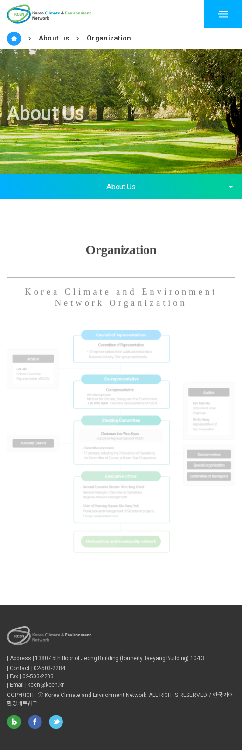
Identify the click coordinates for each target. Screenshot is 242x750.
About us (54, 38)
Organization (109, 38)
